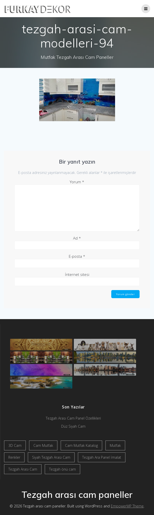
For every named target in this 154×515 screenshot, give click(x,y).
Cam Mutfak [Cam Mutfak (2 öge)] (43, 445)
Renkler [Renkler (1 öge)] (14, 457)
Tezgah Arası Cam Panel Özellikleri (73, 418)
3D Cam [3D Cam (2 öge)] (14, 445)
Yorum (77, 181)
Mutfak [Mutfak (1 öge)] (115, 445)
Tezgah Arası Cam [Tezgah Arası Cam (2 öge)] (22, 469)
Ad (77, 238)
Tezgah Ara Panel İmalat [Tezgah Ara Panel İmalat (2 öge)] (101, 457)
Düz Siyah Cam (73, 426)
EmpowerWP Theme (127, 506)
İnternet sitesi (77, 274)
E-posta (77, 256)
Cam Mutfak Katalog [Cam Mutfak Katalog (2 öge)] (81, 445)
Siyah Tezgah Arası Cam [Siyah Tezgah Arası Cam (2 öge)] (51, 457)
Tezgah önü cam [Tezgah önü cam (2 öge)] (62, 469)
